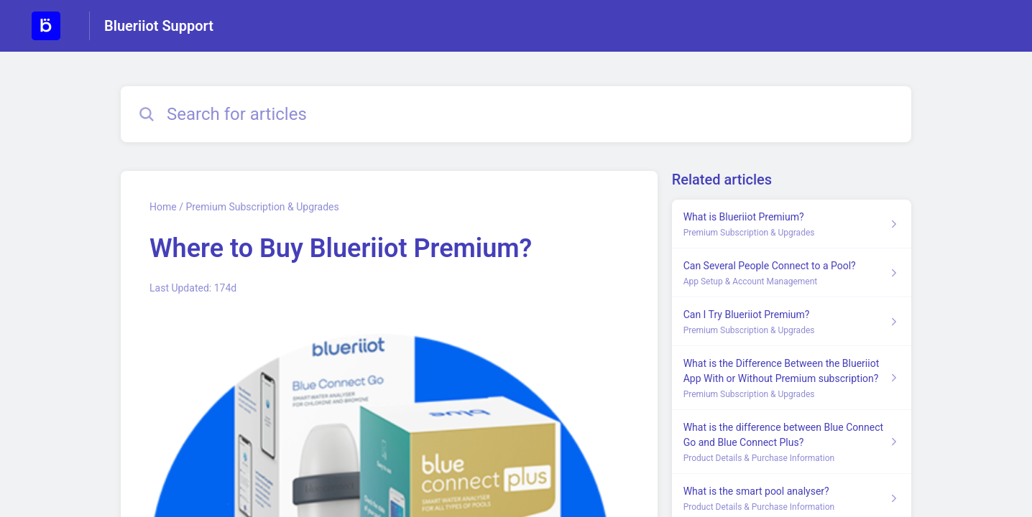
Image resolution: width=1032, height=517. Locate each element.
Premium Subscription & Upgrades (261, 207)
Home (163, 207)
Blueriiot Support (158, 25)
